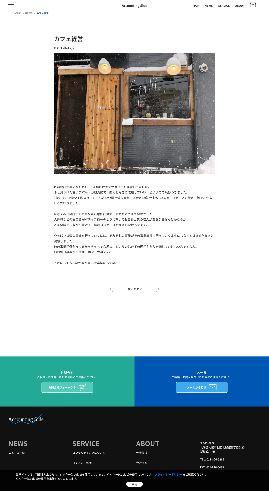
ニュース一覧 (16, 453)
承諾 (134, 482)
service (224, 5)
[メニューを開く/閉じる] (11, 5)
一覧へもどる (134, 289)
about (240, 5)
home (17, 13)
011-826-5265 (215, 459)
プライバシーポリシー (169, 470)
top (196, 5)
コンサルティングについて (88, 453)
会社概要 (141, 463)
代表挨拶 (141, 453)
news (209, 5)
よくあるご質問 (82, 463)
